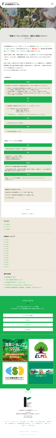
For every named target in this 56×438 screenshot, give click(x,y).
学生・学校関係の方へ (10, 423)
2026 (6, 240)
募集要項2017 (12, 114)
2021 (6, 251)
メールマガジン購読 (28, 315)
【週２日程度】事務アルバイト (14, 280)
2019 (6, 255)
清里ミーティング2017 (18, 51)
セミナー (7, 227)
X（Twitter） (27, 329)
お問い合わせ (31, 425)
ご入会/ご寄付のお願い (40, 421)
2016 (6, 262)
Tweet (28, 209)
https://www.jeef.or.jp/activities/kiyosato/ (33, 178)
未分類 (7, 229)
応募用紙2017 (21, 114)
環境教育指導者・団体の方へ (24, 423)
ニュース (11, 10)
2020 (6, 253)
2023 (6, 246)
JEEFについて (15, 421)
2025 (6, 242)
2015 (6, 264)
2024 (6, 244)
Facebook (27, 320)
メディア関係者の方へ (37, 423)
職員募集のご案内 (10, 277)
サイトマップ (34, 431)
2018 (6, 258)
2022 (6, 249)
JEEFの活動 (22, 421)
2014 (6, 266)
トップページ (4, 10)
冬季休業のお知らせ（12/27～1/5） (15, 282)
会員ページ (24, 425)
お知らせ (31, 214)
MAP (39, 413)
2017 (6, 260)
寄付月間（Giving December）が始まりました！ (19, 285)
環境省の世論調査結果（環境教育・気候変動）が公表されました (23, 287)
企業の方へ (49, 421)
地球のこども (47, 423)
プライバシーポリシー (24, 431)
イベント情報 (30, 421)
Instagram (27, 324)
